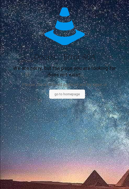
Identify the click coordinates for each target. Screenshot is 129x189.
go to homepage (67, 94)
